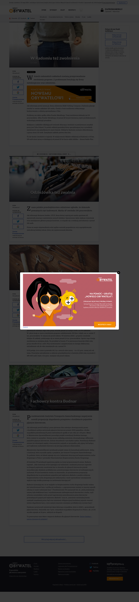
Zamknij (25, 327)
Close (118, 272)
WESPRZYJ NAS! (105, 324)
